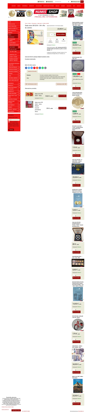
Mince (18, 5)
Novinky (14, 5)
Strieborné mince (15, 40)
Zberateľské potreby (48, 5)
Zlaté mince (13, 42)
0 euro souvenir (14, 93)
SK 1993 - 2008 (13, 51)
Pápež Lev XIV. (11, 24)
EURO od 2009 (13, 49)
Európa (14, 74)
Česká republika (14, 67)
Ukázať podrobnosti (5, 409)
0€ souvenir (39, 5)
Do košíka (61, 34)
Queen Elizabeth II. (13, 28)
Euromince (25, 5)
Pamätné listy (13, 54)
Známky (63, 5)
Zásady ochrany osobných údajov (23, 411)
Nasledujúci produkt (61, 84)
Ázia (14, 76)
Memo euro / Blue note (14, 96)
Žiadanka (69, 5)
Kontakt (79, 5)
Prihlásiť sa (41, 1)
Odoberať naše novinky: (13, 117)
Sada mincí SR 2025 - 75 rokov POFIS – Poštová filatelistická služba (77, 161)
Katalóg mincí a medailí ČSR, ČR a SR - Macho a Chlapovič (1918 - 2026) (77, 191)
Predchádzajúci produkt (31, 84)
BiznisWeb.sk (81, 411)
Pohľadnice (14, 111)
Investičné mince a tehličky (14, 88)
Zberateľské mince (14, 45)
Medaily (57, 5)
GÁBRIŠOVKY (14, 91)
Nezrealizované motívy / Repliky (14, 59)
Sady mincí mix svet (14, 80)
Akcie (9, 21)
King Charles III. (12, 30)
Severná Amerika (14, 78)
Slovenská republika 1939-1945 (14, 64)
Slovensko (14, 37)
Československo (14, 69)
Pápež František (12, 26)
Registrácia (49, 1)
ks (56, 95)
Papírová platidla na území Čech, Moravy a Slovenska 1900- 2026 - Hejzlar (77, 24)
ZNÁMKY (14, 107)
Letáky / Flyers (13, 56)
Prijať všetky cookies (16, 410)
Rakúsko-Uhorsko (14, 72)
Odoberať (11, 129)
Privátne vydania (12, 99)
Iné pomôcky (14, 105)
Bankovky (31, 5)
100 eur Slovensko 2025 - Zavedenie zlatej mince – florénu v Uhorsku (77, 94)
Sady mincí (15, 47)
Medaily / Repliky (14, 109)
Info (74, 5)
